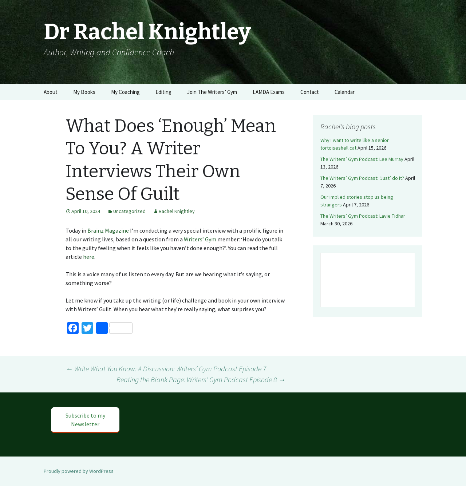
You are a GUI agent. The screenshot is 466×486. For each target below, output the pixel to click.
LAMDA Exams (269, 91)
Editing (163, 91)
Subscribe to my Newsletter (85, 420)
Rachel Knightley (177, 211)
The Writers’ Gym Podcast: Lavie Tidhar (362, 216)
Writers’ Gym (200, 239)
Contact (309, 91)
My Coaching (125, 91)
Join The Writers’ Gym (212, 91)
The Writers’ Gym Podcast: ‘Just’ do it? (362, 178)
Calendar (345, 91)
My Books (84, 91)
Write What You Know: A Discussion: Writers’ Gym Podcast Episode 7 (166, 368)
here (88, 256)
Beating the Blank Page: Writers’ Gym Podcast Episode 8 (200, 379)
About (51, 91)
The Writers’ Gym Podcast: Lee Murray (361, 159)
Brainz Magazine (108, 230)
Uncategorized (129, 211)
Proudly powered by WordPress (79, 471)
